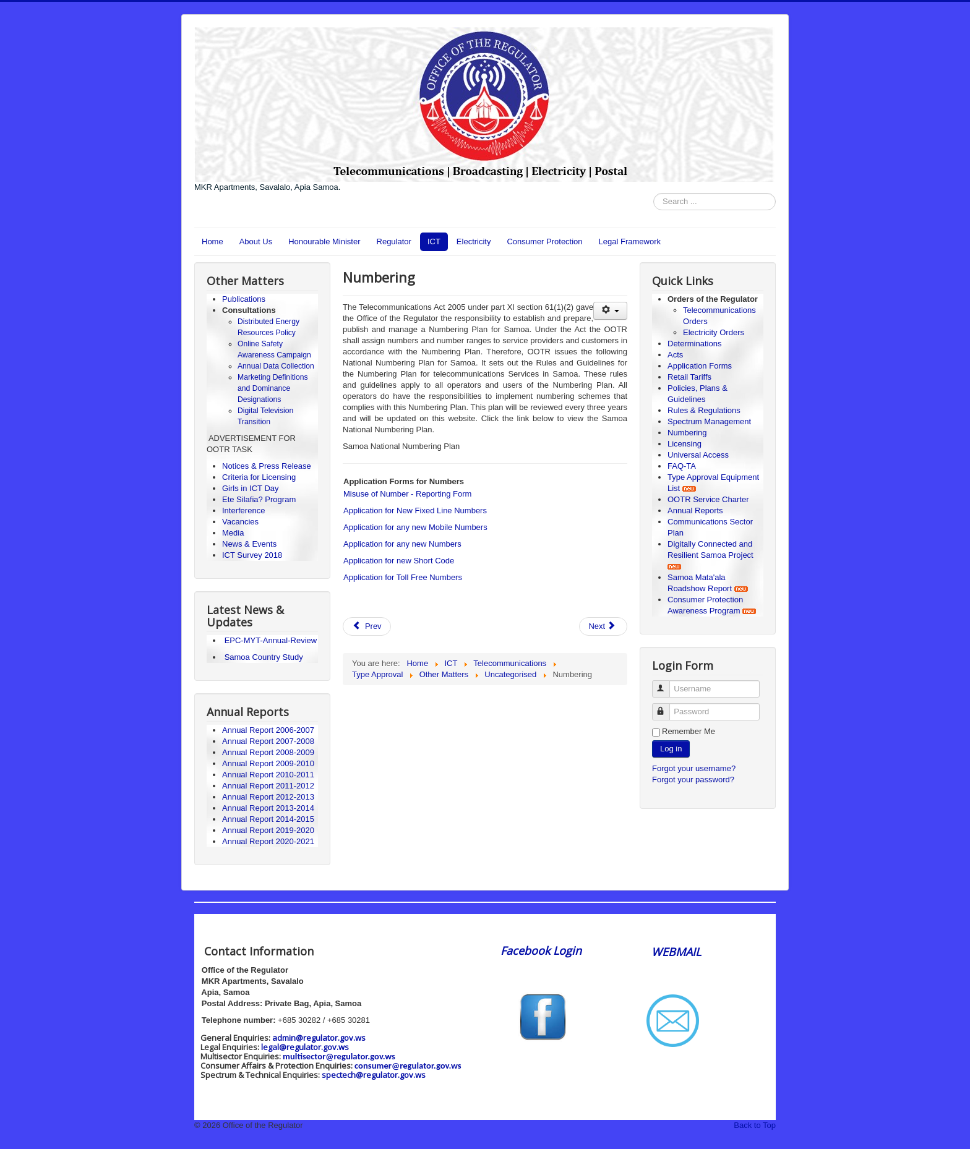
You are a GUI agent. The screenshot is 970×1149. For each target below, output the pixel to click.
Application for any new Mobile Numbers (415, 527)
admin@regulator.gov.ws (319, 1037)
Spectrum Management (709, 421)
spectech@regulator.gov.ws (374, 1074)
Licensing (684, 443)
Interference (243, 510)
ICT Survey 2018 (252, 555)
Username (666, 683)
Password (666, 706)
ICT (433, 241)
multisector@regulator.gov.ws (339, 1056)
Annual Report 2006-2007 (269, 730)
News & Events (249, 544)
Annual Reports (695, 510)
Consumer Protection (544, 241)
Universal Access (698, 454)
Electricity (474, 241)
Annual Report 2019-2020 (268, 830)
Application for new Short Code (398, 560)
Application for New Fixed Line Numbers (415, 510)
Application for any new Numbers (402, 544)
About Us (255, 241)
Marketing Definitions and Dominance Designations (273, 388)
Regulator (394, 241)
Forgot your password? (693, 779)
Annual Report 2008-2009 (268, 752)
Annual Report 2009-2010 (268, 763)
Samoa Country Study (264, 657)
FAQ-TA (681, 466)
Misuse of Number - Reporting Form (407, 493)
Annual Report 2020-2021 (268, 841)
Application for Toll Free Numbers (402, 577)
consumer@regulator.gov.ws (407, 1065)
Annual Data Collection (276, 366)
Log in (671, 748)
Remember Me (688, 731)
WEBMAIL (676, 951)
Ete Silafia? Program (259, 499)
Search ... (653, 193)
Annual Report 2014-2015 (268, 819)
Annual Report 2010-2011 (268, 774)
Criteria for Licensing (259, 477)
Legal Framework (630, 241)
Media (233, 532)
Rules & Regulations (703, 410)
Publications (243, 299)
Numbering (687, 432)
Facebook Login (542, 950)
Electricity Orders (713, 332)
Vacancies (240, 521)
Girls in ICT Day (250, 488)
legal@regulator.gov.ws (305, 1047)
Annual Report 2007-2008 (268, 741)
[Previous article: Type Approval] (367, 626)
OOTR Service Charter (708, 499)
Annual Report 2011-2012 (268, 785)
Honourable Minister (324, 241)
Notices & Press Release (266, 466)
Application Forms (699, 365)
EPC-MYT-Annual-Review (271, 640)
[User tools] (610, 311)
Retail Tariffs (689, 377)
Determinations (694, 343)
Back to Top (755, 1125)
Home (212, 241)
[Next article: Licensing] (603, 626)
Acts (675, 354)
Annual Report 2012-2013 (268, 796)
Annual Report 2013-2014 (268, 808)
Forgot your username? (694, 768)
